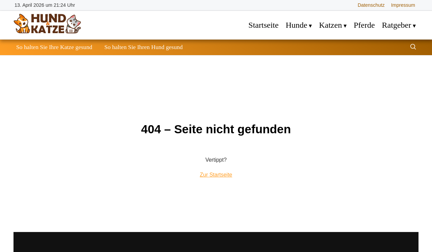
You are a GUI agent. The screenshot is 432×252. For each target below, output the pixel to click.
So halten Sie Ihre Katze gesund (54, 47)
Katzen (330, 25)
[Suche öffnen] (413, 47)
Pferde (364, 25)
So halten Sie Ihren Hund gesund (143, 47)
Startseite (263, 25)
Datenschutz (371, 5)
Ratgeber (396, 25)
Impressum (403, 5)
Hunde (296, 25)
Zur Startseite (216, 175)
